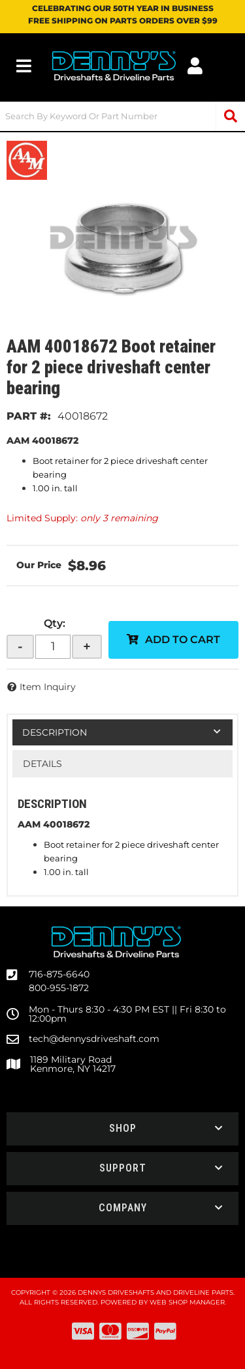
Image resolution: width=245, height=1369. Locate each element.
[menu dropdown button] (24, 65)
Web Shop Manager (187, 1302)
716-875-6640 (59, 974)
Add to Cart (182, 639)
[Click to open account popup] (195, 65)
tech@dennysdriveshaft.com (94, 1038)
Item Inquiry (48, 687)
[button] (122, 116)
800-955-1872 (59, 988)
